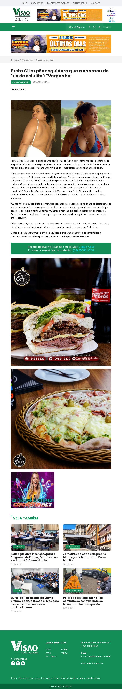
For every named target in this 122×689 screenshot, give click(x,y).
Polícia (64, 653)
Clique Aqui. (86, 247)
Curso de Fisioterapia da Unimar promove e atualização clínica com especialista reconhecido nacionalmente (35, 602)
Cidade (64, 649)
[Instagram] (94, 27)
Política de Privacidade (58, 3)
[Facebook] (89, 27)
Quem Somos (37, 3)
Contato (95, 3)
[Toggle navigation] (13, 27)
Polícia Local (73, 547)
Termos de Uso (80, 3)
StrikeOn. (68, 686)
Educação (18, 547)
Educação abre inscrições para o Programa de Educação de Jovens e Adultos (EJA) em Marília (34, 557)
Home (24, 3)
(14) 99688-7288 (83, 250)
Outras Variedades (44, 60)
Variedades (27, 60)
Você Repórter (77, 27)
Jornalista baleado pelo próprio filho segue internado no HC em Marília (84, 557)
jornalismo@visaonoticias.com (95, 656)
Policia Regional (74, 591)
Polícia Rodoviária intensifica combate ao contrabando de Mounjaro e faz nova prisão (83, 601)
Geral (48, 653)
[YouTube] (99, 27)
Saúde (17, 591)
